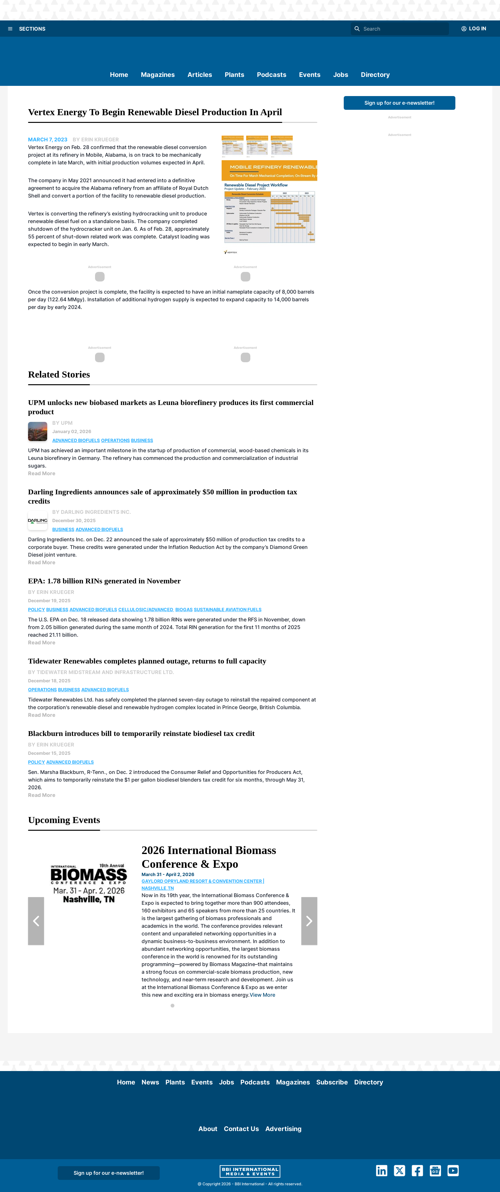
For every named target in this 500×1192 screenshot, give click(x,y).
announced (107, 180)
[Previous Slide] (36, 921)
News (150, 1054)
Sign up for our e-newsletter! (399, 103)
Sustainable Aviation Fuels (227, 609)
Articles (200, 75)
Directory (375, 75)
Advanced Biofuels (76, 440)
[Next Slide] (309, 921)
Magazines (158, 75)
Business (142, 440)
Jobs (340, 75)
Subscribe (332, 1054)
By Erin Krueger (51, 592)
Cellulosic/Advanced (146, 609)
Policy (36, 609)
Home (119, 75)
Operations (115, 440)
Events (309, 75)
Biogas (184, 609)
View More (262, 995)
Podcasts (271, 75)
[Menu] (10, 28)
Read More (41, 473)
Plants (234, 75)
